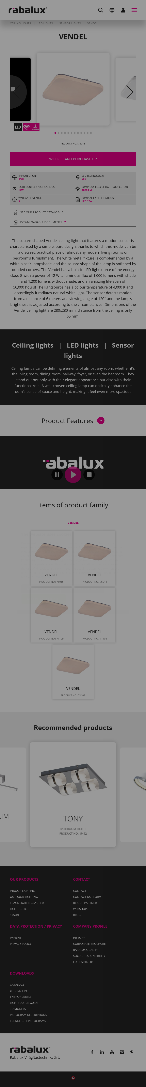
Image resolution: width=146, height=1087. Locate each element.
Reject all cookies (82, 565)
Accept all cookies (43, 575)
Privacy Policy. (44, 553)
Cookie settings (41, 565)
